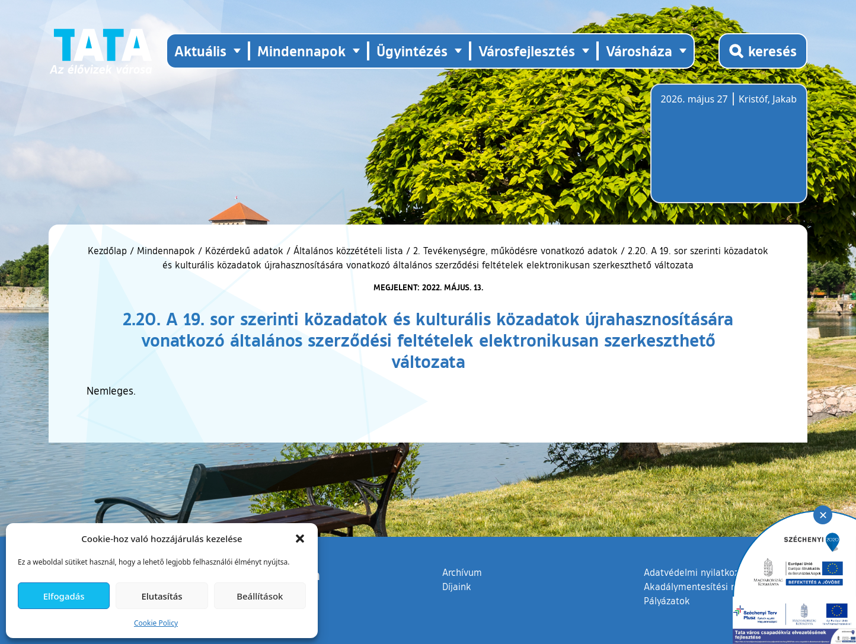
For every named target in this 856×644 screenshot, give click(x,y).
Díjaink (456, 586)
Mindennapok (166, 251)
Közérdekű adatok (244, 251)
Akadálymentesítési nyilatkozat (711, 586)
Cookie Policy (156, 623)
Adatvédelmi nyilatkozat (696, 572)
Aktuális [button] (200, 50)
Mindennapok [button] (301, 50)
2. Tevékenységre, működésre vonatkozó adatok (515, 251)
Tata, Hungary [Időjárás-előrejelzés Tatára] (727, 150)
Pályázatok (667, 601)
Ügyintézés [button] (412, 50)
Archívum (462, 571)
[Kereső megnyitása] (762, 51)
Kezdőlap (109, 251)
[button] (300, 538)
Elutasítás (161, 596)
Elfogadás (64, 596)
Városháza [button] (639, 50)
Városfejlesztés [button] (526, 50)
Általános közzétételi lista (348, 251)
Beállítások (260, 596)
